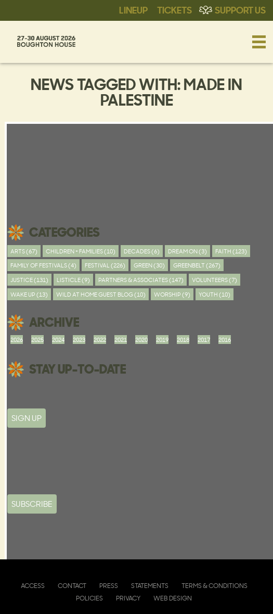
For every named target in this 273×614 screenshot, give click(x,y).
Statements (149, 585)
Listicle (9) (73, 280)
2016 (224, 339)
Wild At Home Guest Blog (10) (101, 294)
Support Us (240, 9)
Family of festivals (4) (43, 265)
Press (108, 585)
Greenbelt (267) (196, 265)
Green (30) (149, 265)
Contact (72, 585)
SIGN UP (26, 418)
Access (33, 585)
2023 (79, 339)
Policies (89, 598)
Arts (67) (23, 251)
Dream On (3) (187, 251)
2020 (141, 339)
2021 (120, 339)
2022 (100, 339)
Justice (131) (29, 280)
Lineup (133, 9)
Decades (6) (142, 251)
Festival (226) (105, 265)
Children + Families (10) (80, 251)
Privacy (128, 598)
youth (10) (214, 294)
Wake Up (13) (29, 294)
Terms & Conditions (214, 585)
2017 (204, 339)
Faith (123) (231, 251)
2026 (16, 339)
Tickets (174, 9)
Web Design (172, 598)
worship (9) (172, 294)
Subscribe (32, 503)
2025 (37, 339)
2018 (183, 339)
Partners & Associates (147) (141, 280)
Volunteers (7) (214, 280)
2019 (162, 339)
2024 (58, 339)
